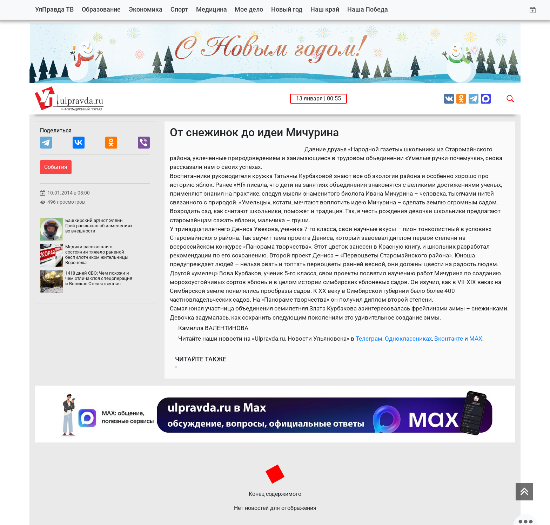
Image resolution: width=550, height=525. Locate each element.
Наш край (324, 9)
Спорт (179, 9)
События (55, 167)
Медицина (211, 9)
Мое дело (249, 9)
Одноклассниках (408, 338)
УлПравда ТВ (54, 9)
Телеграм (369, 338)
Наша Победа (367, 9)
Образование (101, 9)
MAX (475, 338)
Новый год (286, 9)
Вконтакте (448, 338)
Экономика (145, 9)
